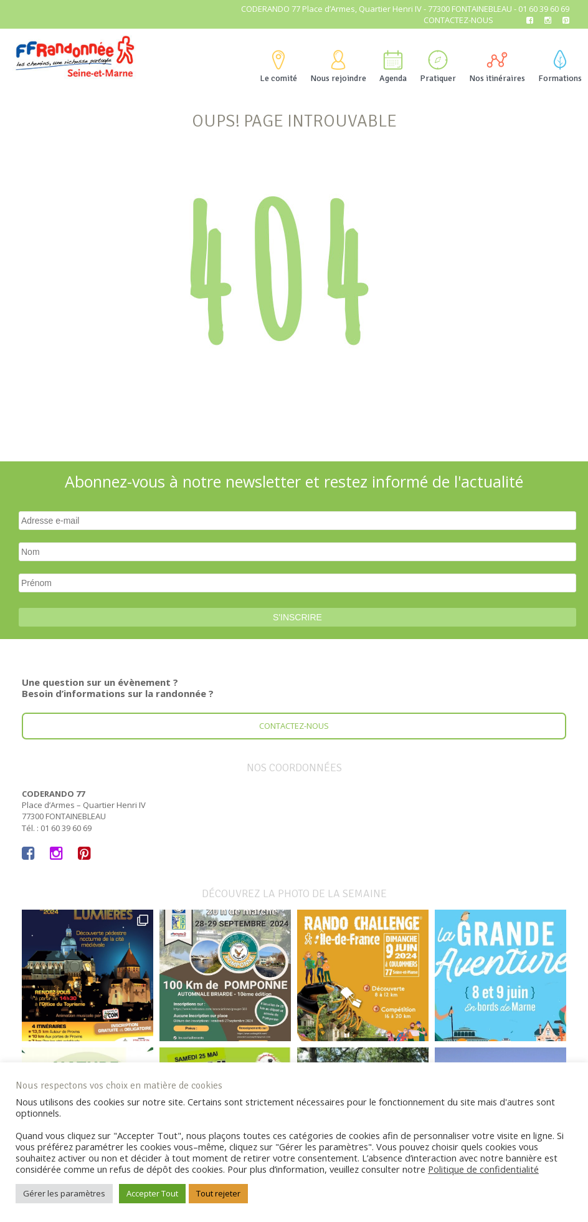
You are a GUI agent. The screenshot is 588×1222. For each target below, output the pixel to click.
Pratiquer (438, 67)
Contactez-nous (458, 20)
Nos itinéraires (497, 67)
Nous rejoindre (338, 67)
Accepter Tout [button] (152, 1193)
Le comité (278, 67)
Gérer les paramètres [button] (64, 1193)
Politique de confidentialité (483, 1169)
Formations (560, 67)
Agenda (393, 67)
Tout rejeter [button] (218, 1193)
